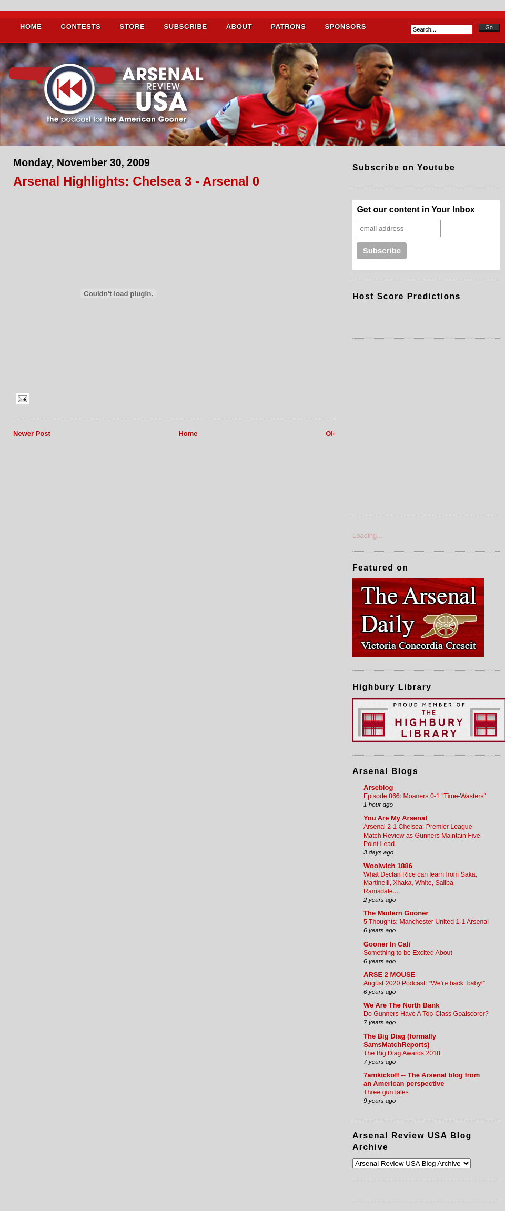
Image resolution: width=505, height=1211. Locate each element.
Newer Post (31, 433)
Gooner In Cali (386, 944)
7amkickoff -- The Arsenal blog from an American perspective (421, 1079)
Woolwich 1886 (387, 866)
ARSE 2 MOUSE (389, 975)
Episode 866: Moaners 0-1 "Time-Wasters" (424, 796)
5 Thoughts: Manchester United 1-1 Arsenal (426, 921)
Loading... (367, 536)
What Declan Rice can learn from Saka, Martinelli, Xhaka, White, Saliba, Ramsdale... (420, 883)
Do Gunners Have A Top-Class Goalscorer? (426, 1013)
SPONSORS (345, 26)
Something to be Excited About (407, 952)
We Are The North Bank (401, 1005)
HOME (31, 26)
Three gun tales (386, 1092)
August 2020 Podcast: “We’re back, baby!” (424, 983)
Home (187, 433)
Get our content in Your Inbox (415, 209)
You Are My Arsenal (395, 818)
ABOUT (239, 26)
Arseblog (378, 787)
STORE (132, 26)
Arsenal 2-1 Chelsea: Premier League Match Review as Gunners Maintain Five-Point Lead (422, 835)
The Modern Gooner (396, 913)
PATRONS (288, 26)
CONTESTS (81, 26)
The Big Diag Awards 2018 (401, 1053)
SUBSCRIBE (185, 26)
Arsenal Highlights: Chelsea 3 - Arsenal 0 (136, 181)
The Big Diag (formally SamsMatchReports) (399, 1040)
